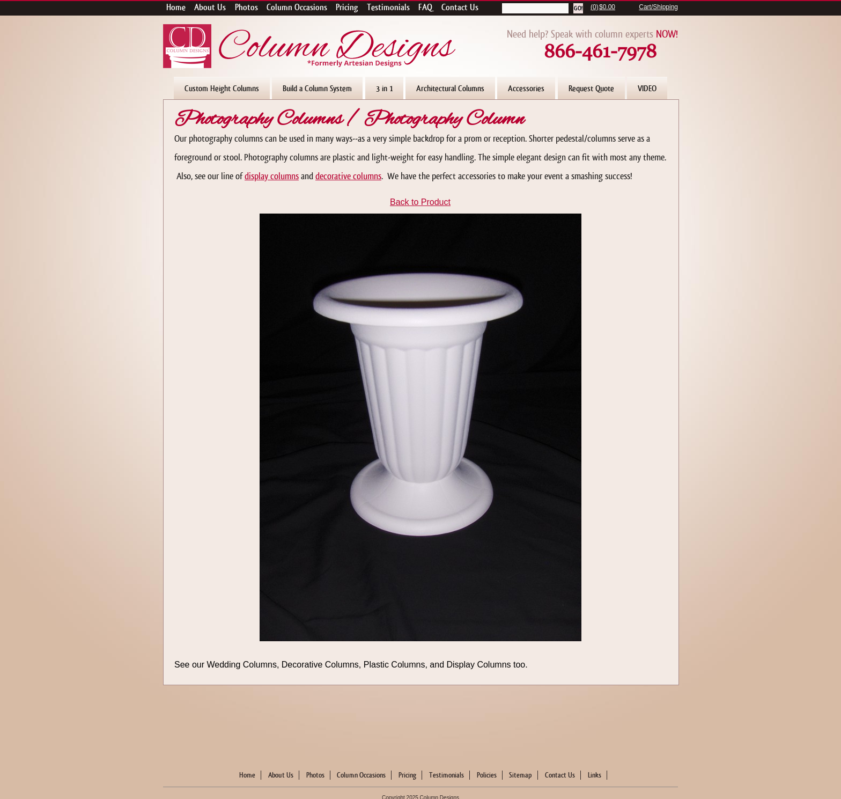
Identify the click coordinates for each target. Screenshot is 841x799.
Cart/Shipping (658, 7)
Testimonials (446, 775)
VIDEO (647, 88)
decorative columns (348, 176)
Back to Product (420, 202)
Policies (487, 775)
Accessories (526, 88)
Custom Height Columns (222, 88)
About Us (280, 775)
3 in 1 (384, 88)
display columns (272, 176)
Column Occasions (361, 775)
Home (247, 775)
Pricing (407, 775)
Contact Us (560, 775)
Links (594, 775)
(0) (595, 7)
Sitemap (520, 775)
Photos (315, 775)
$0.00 (607, 7)
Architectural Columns (450, 88)
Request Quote (591, 88)
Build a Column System (317, 88)
